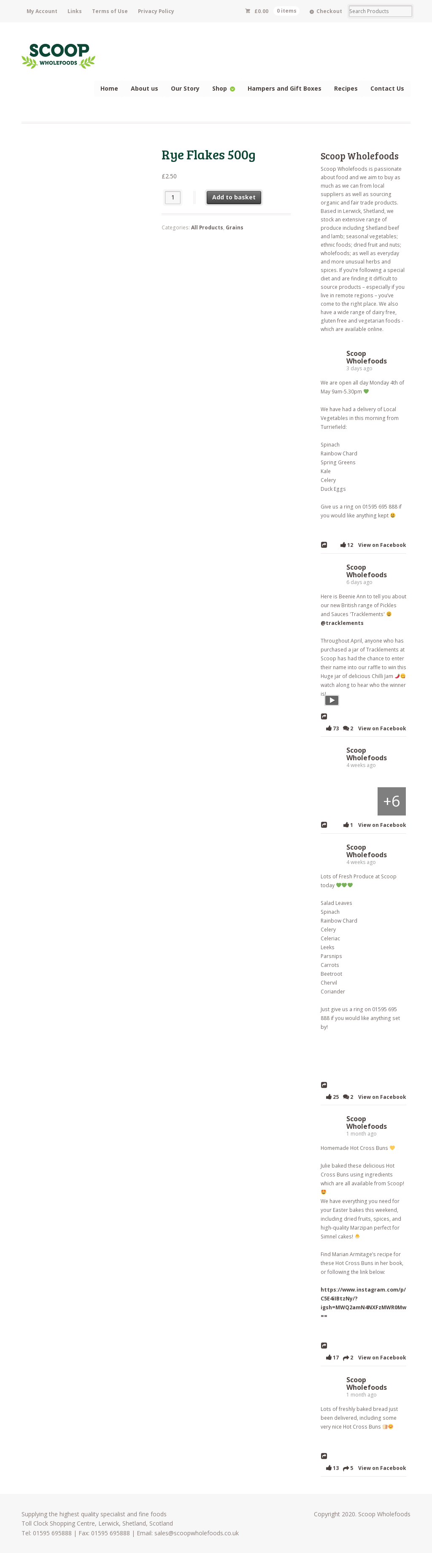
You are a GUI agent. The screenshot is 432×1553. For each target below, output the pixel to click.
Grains (234, 227)
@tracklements (341, 622)
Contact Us (387, 88)
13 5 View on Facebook (364, 1468)
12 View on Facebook (372, 544)
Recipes (346, 88)
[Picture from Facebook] (334, 801)
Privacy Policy (156, 11)
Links (75, 11)
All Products (207, 227)
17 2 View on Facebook (364, 1357)
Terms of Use (110, 11)
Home (109, 88)
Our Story (185, 88)
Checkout (329, 11)
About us (144, 88)
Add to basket (234, 197)
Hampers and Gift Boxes (284, 88)
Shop (219, 88)
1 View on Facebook (373, 824)
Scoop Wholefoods (360, 155)
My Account (42, 11)
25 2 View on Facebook (364, 1096)
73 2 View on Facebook (364, 728)
